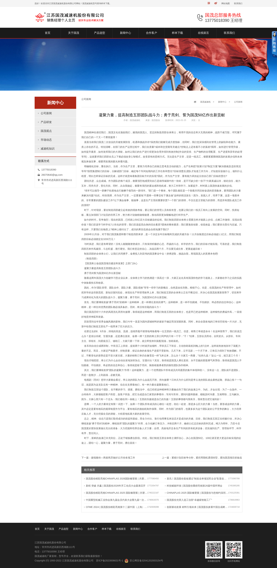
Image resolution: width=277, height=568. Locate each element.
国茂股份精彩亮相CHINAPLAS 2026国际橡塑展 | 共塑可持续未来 (115, 478)
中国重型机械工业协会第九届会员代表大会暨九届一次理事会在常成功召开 (115, 500)
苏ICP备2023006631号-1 (109, 560)
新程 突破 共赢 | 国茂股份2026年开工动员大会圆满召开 (114, 485)
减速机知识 (48, 148)
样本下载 (106, 528)
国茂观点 (46, 130)
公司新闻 (46, 113)
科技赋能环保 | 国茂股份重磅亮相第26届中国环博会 (193, 485)
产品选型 (63, 528)
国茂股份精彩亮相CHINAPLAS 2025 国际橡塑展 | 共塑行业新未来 (115, 492)
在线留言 (121, 528)
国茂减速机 (205, 102)
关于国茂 (49, 528)
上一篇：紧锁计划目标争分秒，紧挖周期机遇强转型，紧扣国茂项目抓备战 (202, 457)
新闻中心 (222, 102)
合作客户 (92, 528)
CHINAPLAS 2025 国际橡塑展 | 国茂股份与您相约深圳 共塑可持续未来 (196, 492)
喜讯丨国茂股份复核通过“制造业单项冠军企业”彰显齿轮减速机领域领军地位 (196, 478)
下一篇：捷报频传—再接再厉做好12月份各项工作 (108, 457)
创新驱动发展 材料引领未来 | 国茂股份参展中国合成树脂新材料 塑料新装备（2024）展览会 (196, 507)
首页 (37, 528)
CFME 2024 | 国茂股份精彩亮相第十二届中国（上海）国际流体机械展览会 (115, 507)
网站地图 (225, 3)
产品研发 (46, 122)
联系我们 (238, 3)
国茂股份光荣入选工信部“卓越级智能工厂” (188, 500)
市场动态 (46, 139)
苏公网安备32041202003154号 (146, 560)
